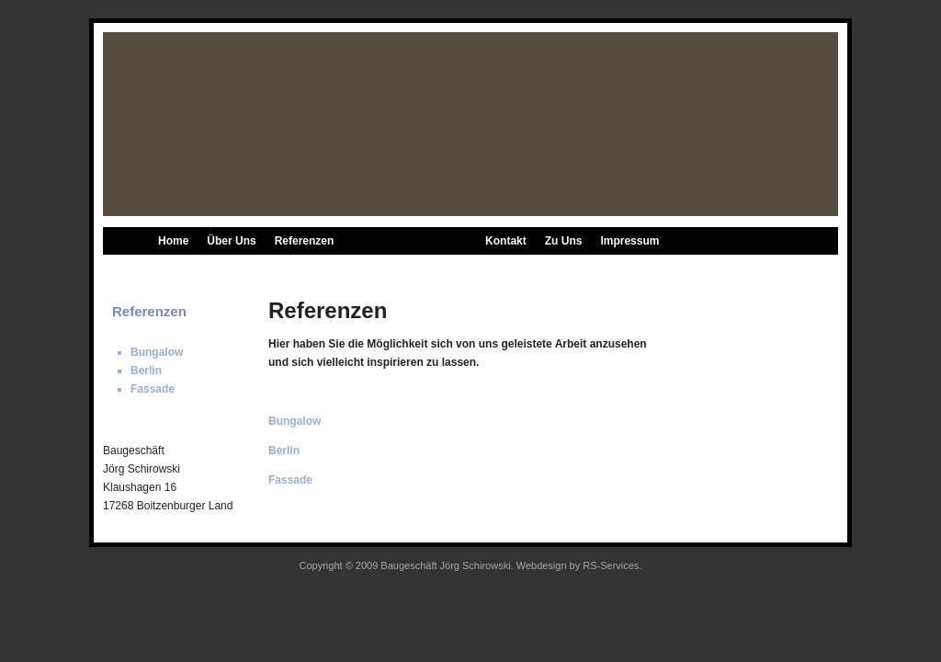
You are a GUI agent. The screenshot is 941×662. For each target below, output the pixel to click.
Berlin (388, 268)
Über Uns (231, 240)
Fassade (445, 268)
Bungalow (328, 268)
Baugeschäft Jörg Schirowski (445, 565)
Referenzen (304, 240)
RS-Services (611, 565)
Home (173, 240)
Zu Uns (564, 240)
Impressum (629, 240)
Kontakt (506, 240)
